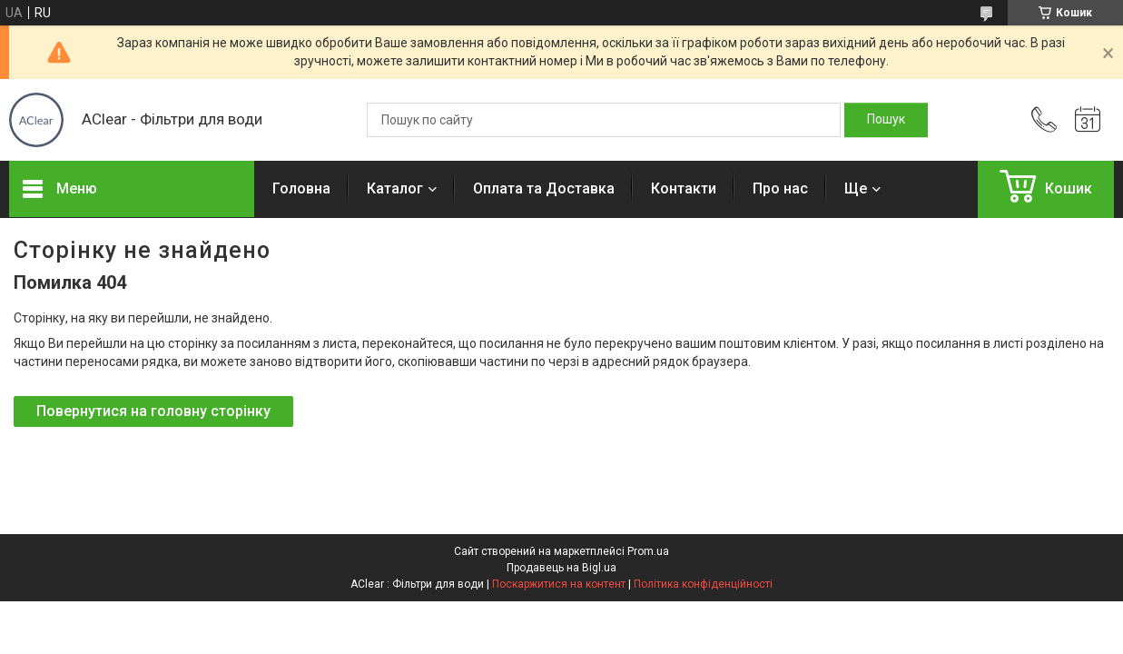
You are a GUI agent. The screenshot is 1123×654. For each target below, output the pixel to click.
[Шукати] (886, 120)
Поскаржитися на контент (559, 584)
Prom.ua (648, 551)
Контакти (683, 188)
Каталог (395, 188)
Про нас (780, 188)
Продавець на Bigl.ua (561, 567)
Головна (301, 188)
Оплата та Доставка (544, 188)
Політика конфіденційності (703, 584)
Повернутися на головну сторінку (153, 411)
